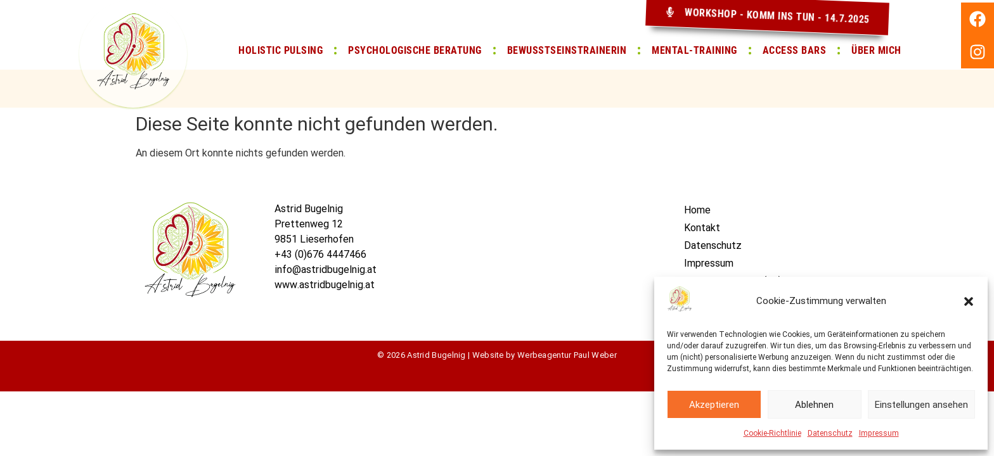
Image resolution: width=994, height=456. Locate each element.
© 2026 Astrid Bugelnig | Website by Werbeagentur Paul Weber (497, 355)
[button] (968, 301)
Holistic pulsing (280, 50)
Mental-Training (694, 50)
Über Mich (876, 50)
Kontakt (702, 228)
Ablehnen (814, 404)
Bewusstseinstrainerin (567, 50)
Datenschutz (830, 433)
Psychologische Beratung (415, 50)
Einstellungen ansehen (921, 404)
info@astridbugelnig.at (325, 269)
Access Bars (795, 50)
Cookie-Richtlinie (772, 433)
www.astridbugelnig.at (324, 285)
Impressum (879, 433)
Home (697, 210)
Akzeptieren (714, 404)
